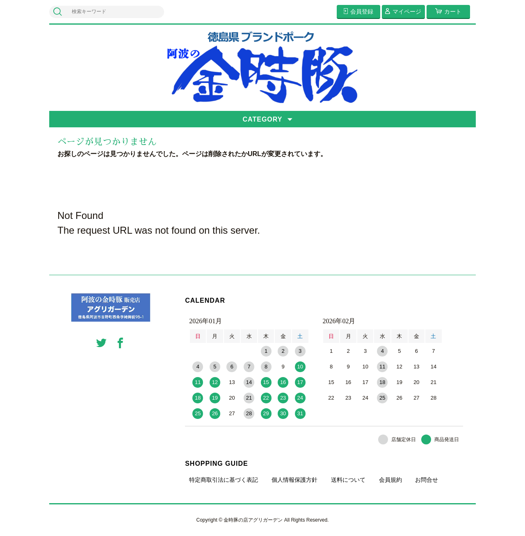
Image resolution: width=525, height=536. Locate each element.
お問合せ (426, 480)
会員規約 (390, 480)
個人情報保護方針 (294, 480)
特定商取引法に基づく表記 (223, 480)
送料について (348, 480)
